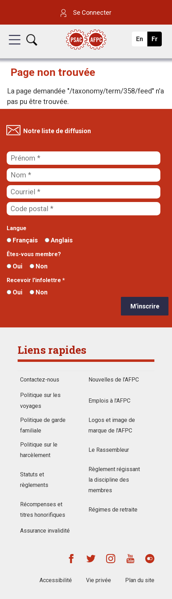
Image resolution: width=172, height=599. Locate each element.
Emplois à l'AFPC (109, 400)
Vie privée (98, 580)
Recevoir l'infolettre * (36, 280)
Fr (156, 40)
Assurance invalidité (45, 530)
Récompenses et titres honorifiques (42, 509)
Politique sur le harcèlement (38, 449)
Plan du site (139, 580)
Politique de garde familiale (43, 425)
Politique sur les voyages (40, 400)
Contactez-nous (39, 379)
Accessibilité (55, 580)
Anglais (59, 240)
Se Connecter (86, 12)
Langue (16, 228)
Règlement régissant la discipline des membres (114, 480)
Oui (15, 266)
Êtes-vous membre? (34, 254)
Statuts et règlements (34, 479)
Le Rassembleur (108, 450)
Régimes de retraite (112, 509)
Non (39, 266)
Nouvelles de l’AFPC (113, 379)
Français (22, 240)
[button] (14, 46)
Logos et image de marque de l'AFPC (111, 425)
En (141, 40)
